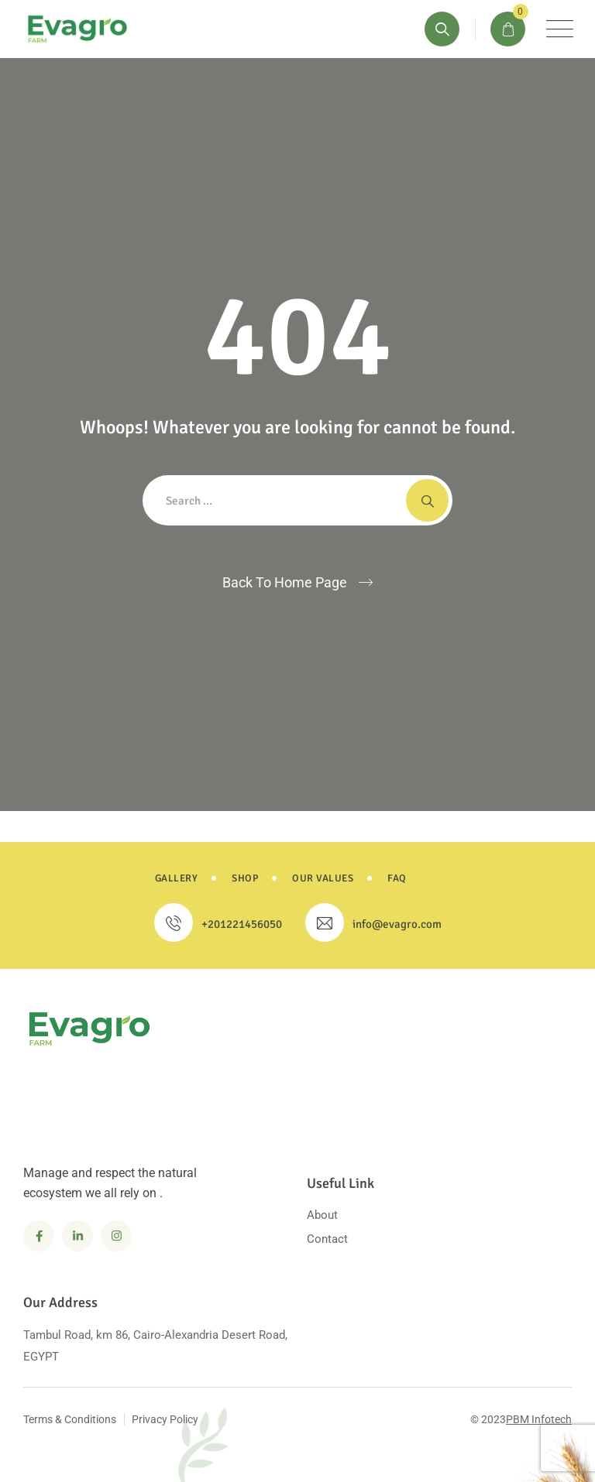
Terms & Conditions (69, 1419)
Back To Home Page (284, 582)
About (322, 1215)
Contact (327, 1239)
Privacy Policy (165, 1419)
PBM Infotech (539, 1419)
